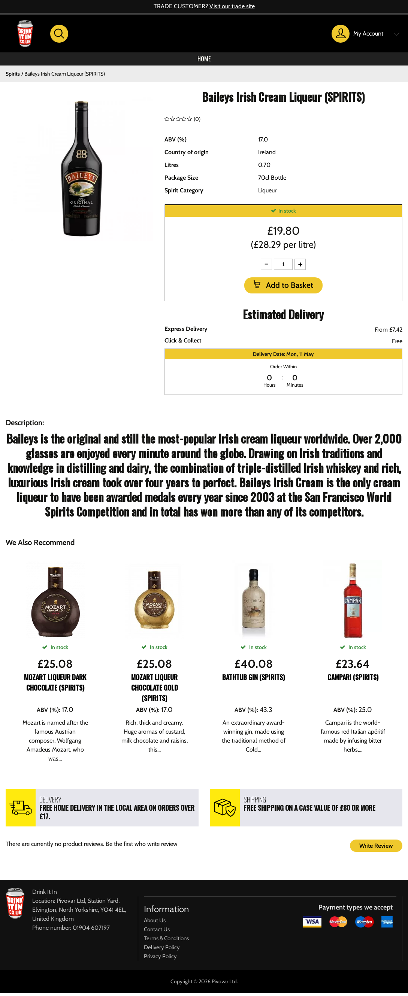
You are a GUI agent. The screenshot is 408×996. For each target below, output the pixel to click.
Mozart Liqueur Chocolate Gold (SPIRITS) (154, 690)
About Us (155, 923)
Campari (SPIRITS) (352, 680)
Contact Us (157, 932)
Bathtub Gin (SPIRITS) (253, 680)
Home (204, 60)
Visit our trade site (232, 6)
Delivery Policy (162, 950)
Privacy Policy (160, 959)
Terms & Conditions (166, 941)
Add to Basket (288, 288)
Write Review (376, 848)
